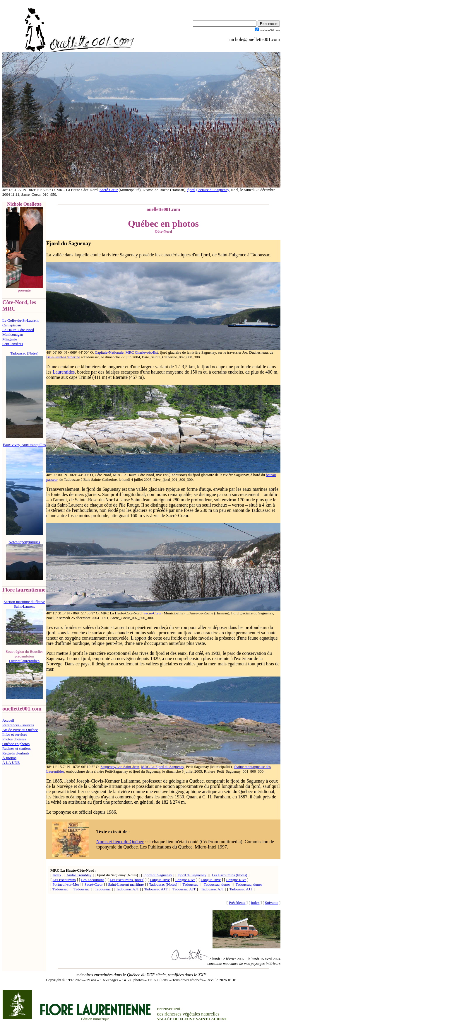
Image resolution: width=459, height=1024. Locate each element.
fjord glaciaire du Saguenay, (208, 190)
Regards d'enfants (15, 753)
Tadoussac (190, 884)
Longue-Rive (160, 880)
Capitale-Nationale (109, 352)
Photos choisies (14, 739)
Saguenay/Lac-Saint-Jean (119, 766)
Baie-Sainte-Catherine (63, 357)
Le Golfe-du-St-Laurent (20, 320)
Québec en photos (16, 744)
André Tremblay (79, 875)
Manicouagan (12, 334)
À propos (9, 758)
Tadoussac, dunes (217, 884)
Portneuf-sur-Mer (66, 884)
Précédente (237, 902)
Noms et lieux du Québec (120, 841)
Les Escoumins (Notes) (229, 875)
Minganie (9, 339)
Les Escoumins (64, 880)
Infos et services (14, 734)
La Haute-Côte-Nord (18, 330)
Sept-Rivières (12, 344)
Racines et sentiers (16, 748)
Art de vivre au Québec (20, 729)
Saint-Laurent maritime (126, 884)
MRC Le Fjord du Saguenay (162, 766)
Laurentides (64, 371)
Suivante (271, 902)
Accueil (8, 720)
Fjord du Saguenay (68, 243)
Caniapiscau (11, 325)
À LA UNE (11, 762)
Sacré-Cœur (109, 190)
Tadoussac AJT (127, 889)
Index (57, 875)
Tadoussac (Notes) (163, 884)
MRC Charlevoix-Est (142, 352)
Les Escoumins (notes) (127, 880)
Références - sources (18, 725)
